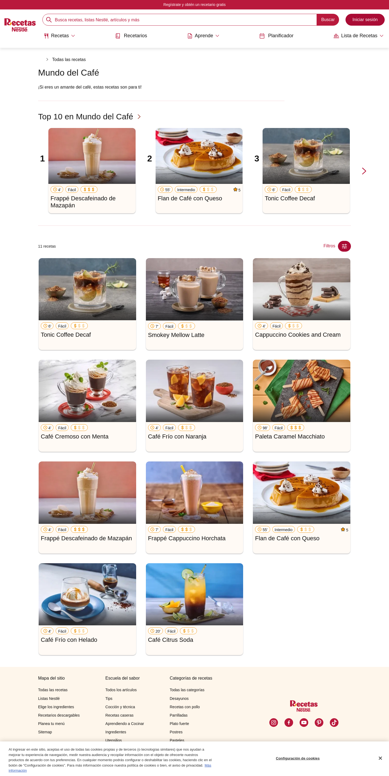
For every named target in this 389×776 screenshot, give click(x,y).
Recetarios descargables (59, 715)
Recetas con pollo (185, 707)
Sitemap (45, 732)
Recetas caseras (119, 715)
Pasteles (177, 740)
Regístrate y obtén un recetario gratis (194, 4)
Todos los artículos (121, 690)
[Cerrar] (380, 758)
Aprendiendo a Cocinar (124, 723)
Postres (176, 732)
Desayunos (179, 698)
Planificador (276, 36)
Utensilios (113, 740)
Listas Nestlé (49, 698)
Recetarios (131, 36)
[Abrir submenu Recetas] (59, 36)
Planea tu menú (51, 723)
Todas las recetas (69, 59)
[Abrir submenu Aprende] (203, 36)
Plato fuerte (179, 723)
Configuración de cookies (298, 758)
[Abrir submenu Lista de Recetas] (359, 36)
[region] (194, 758)
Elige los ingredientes (56, 707)
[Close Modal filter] (344, 246)
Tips (108, 698)
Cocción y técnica (120, 707)
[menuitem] (59, 37)
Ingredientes (115, 732)
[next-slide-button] (364, 171)
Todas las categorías (187, 690)
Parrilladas (178, 715)
